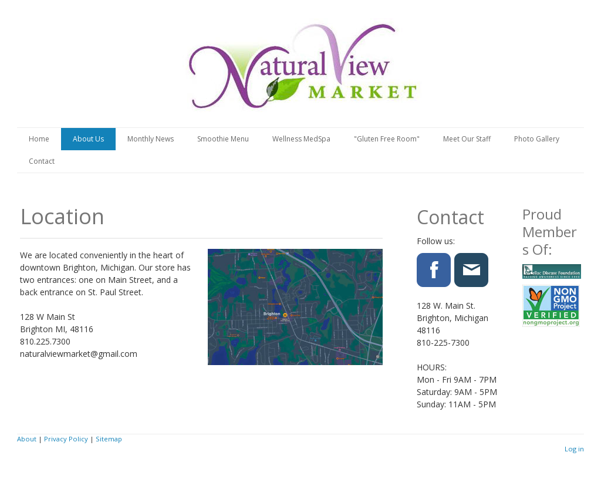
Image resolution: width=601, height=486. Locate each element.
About (26, 438)
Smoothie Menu (223, 139)
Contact (42, 161)
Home (39, 139)
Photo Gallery (536, 139)
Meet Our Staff (467, 139)
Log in (574, 448)
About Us (88, 139)
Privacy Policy (66, 438)
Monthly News (150, 139)
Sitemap (109, 438)
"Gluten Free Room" (387, 139)
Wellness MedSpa (301, 139)
